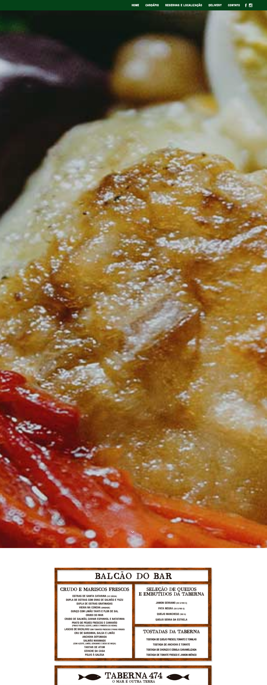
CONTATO (234, 5)
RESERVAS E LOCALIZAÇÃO (183, 5)
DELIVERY (215, 5)
